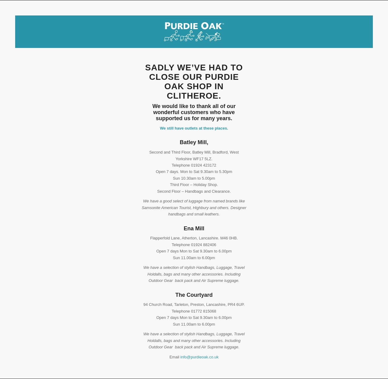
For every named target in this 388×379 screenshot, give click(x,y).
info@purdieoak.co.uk (199, 357)
